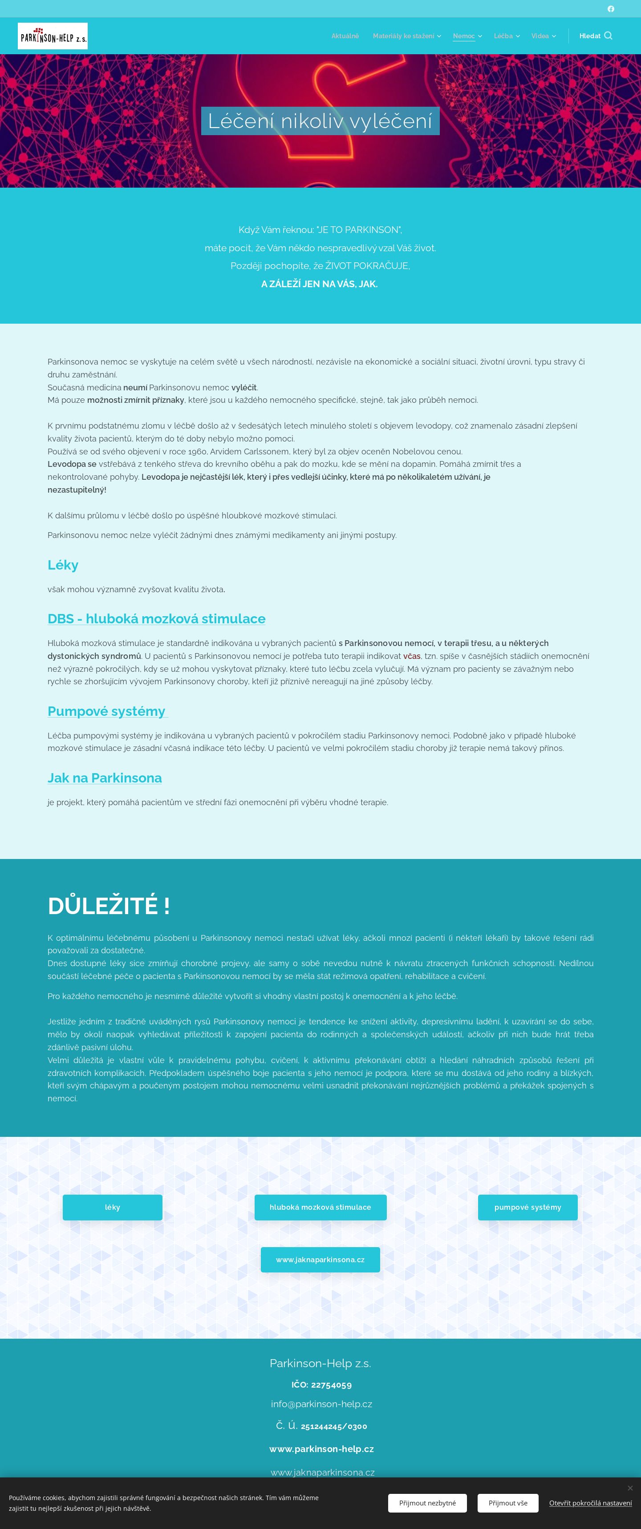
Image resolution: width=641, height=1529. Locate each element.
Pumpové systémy (108, 711)
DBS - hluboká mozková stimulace (157, 618)
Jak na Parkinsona (105, 778)
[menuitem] (341, 36)
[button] (595, 36)
